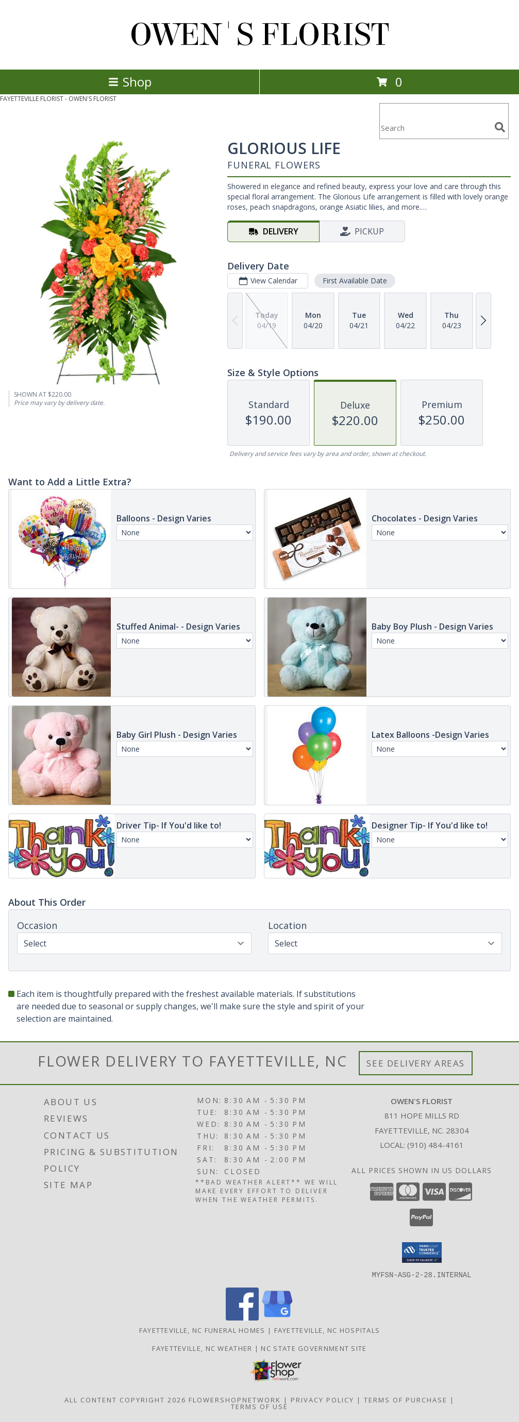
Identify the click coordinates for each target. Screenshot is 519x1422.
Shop (130, 81)
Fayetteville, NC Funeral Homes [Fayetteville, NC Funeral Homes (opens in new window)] (202, 1329)
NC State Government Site (313, 1347)
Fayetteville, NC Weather (202, 1347)
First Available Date (355, 280)
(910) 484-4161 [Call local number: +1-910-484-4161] (435, 1145)
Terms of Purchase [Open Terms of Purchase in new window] (405, 1399)
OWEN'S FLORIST (259, 34)
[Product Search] (435, 127)
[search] (500, 127)
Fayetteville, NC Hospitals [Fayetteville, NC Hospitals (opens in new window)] (327, 1329)
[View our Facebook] (242, 1317)
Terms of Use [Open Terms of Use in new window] (259, 1406)
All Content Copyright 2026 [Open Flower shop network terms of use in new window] (125, 1399)
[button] (422, 1252)
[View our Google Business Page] (277, 1317)
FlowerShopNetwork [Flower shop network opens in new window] (235, 1399)
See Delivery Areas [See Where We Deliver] (415, 1063)
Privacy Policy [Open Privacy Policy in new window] (322, 1399)
